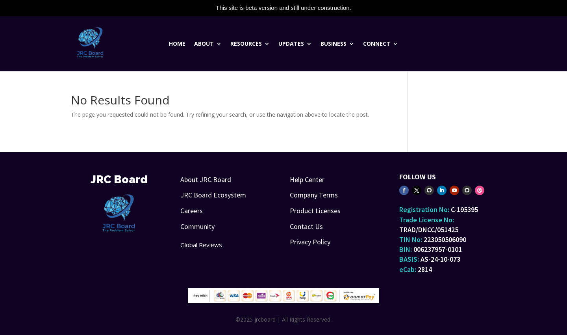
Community (197, 226)
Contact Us (306, 226)
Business (333, 44)
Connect (376, 44)
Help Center (307, 179)
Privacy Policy (310, 241)
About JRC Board (205, 179)
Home (177, 44)
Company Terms (314, 194)
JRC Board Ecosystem (213, 194)
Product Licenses (315, 210)
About (204, 44)
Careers (191, 210)
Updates (291, 44)
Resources (246, 44)
